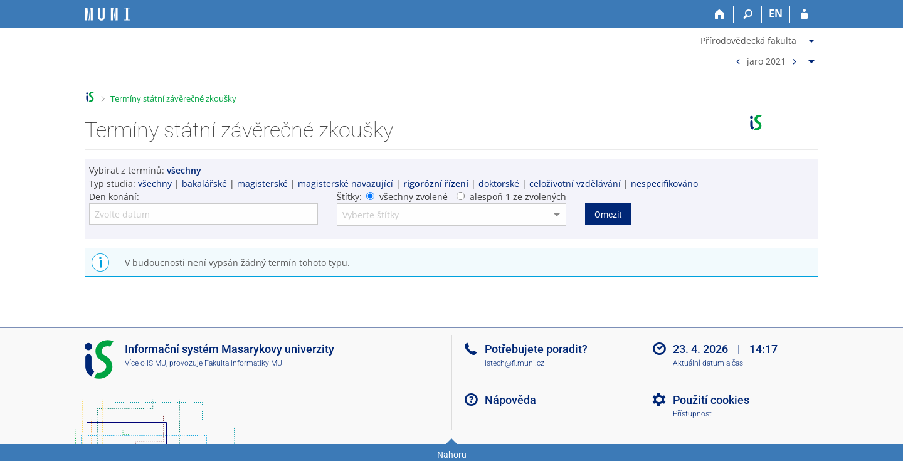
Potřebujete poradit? (536, 349)
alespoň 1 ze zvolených (518, 197)
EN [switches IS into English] (776, 13)
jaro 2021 (766, 60)
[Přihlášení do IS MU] (804, 14)
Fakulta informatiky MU (243, 363)
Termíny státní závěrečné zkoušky (173, 98)
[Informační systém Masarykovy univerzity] (107, 14)
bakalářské (204, 183)
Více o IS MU (145, 363)
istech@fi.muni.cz (514, 363)
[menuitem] (759, 38)
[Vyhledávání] (748, 14)
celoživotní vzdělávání (575, 183)
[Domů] (719, 14)
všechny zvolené (413, 197)
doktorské (498, 183)
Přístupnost (692, 414)
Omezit (608, 214)
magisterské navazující (345, 183)
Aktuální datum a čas (708, 363)
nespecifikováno (664, 183)
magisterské (262, 183)
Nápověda (510, 399)
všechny (155, 183)
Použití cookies (711, 399)
